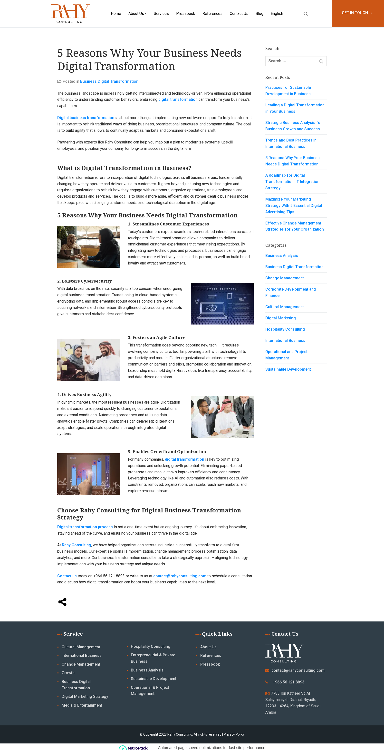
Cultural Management (284, 307)
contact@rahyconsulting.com (179, 576)
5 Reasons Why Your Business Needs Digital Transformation (292, 160)
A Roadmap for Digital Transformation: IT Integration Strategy (292, 181)
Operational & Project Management (150, 690)
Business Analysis (281, 255)
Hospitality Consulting (285, 329)
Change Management (284, 278)
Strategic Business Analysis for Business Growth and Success (293, 125)
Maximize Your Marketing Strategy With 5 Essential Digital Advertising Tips (293, 205)
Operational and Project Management (286, 354)
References (210, 655)
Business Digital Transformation (109, 81)
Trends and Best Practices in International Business (291, 143)
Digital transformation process (85, 527)
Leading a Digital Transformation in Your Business (295, 108)
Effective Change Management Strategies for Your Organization (295, 226)
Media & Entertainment (82, 705)
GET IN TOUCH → (357, 12)
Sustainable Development (288, 369)
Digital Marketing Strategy (85, 696)
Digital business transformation (85, 117)
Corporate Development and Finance (290, 292)
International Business (285, 340)
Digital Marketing (280, 318)
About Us (208, 647)
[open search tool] (306, 14)
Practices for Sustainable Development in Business (288, 90)
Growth (68, 673)
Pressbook (210, 664)
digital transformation (178, 99)
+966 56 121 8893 (288, 682)
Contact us (67, 576)
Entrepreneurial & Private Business (153, 658)
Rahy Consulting (76, 545)
